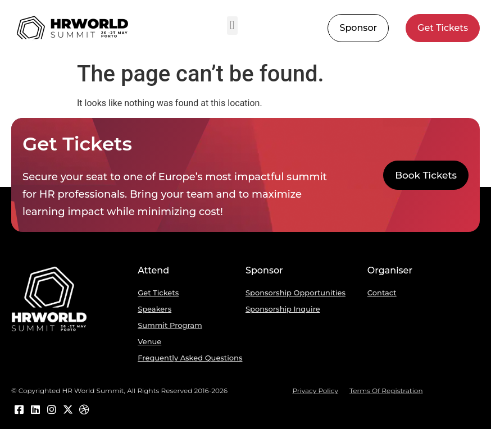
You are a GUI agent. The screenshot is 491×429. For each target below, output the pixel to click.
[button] (232, 25)
